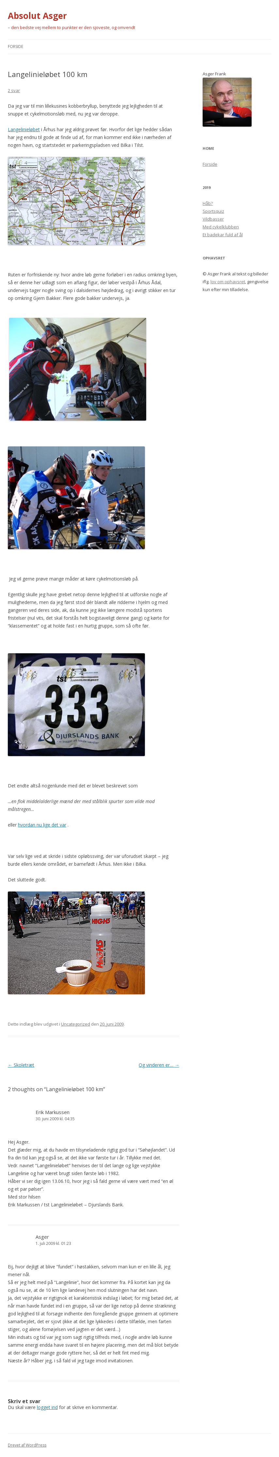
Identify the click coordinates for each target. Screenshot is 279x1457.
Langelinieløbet (24, 129)
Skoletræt (21, 1065)
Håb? (208, 203)
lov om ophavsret (227, 282)
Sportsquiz (213, 211)
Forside (15, 46)
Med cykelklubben (221, 227)
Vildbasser (213, 219)
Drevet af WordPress (27, 1445)
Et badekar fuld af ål (223, 235)
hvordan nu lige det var (42, 825)
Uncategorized (75, 1024)
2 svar (14, 90)
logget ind (47, 1407)
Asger (42, 1236)
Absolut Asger (37, 16)
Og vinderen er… (159, 1065)
